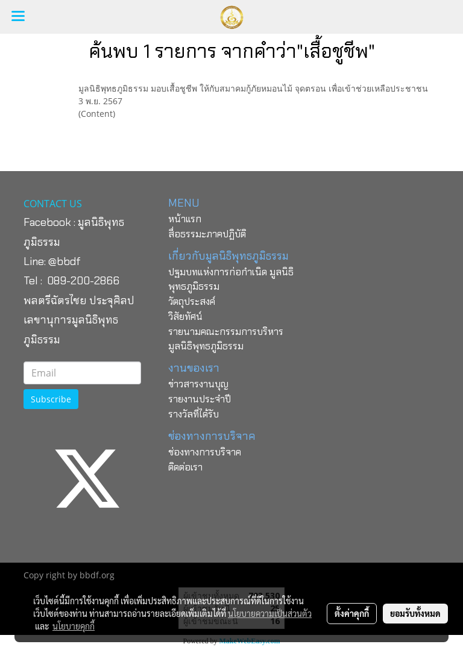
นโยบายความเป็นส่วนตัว (270, 613)
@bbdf (64, 261)
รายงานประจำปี (199, 399)
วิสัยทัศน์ (185, 316)
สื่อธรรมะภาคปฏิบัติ (207, 234)
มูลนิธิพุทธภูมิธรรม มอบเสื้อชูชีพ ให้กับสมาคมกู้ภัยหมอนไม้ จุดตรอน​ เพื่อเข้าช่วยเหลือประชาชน (253, 88)
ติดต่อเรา (185, 467)
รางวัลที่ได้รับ (193, 414)
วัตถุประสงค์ (191, 301)
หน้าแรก (184, 219)
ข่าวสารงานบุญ (198, 384)
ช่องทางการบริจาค (204, 452)
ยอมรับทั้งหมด (415, 613)
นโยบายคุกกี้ (73, 625)
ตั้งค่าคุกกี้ (352, 613)
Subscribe (51, 399)
